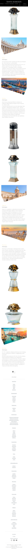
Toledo (14, 478)
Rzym (14, 510)
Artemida (14, 396)
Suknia (14, 397)
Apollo (14, 433)
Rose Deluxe (14, 421)
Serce (14, 525)
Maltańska (14, 405)
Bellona (14, 437)
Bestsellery (12, 3)
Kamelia (14, 458)
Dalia (14, 456)
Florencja (14, 513)
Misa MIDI (14, 528)
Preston (14, 488)
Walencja (14, 475)
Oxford (14, 490)
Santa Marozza (14, 519)
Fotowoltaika (14, 393)
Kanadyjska (14, 442)
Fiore (14, 454)
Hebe (14, 432)
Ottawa (14, 450)
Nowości (7, 3)
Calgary (14, 447)
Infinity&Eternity (14, 463)
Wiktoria (14, 435)
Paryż (14, 501)
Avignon (14, 499)
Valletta (14, 399)
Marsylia (14, 498)
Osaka (14, 385)
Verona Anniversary (14, 424)
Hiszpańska (14, 471)
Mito (14, 388)
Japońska (14, 381)
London (14, 487)
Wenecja (14, 516)
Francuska (14, 494)
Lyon (14, 504)
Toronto (14, 444)
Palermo (14, 514)
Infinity (14, 466)
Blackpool (14, 485)
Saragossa (14, 476)
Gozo (14, 409)
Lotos (14, 459)
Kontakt (16, 3)
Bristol (14, 484)
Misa (14, 526)
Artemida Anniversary (14, 420)
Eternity (14, 467)
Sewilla (13, 473)
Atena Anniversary (14, 423)
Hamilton (14, 449)
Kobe (14, 384)
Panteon (14, 428)
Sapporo (14, 389)
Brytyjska (14, 481)
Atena (14, 401)
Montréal (14, 446)
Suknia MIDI (14, 523)
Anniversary (14, 414)
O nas (20, 4)
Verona (14, 511)
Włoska (14, 507)
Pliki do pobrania (14, 538)
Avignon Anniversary (13, 417)
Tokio (14, 387)
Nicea (14, 497)
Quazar (14, 400)
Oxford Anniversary (14, 418)
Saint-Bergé (14, 502)
